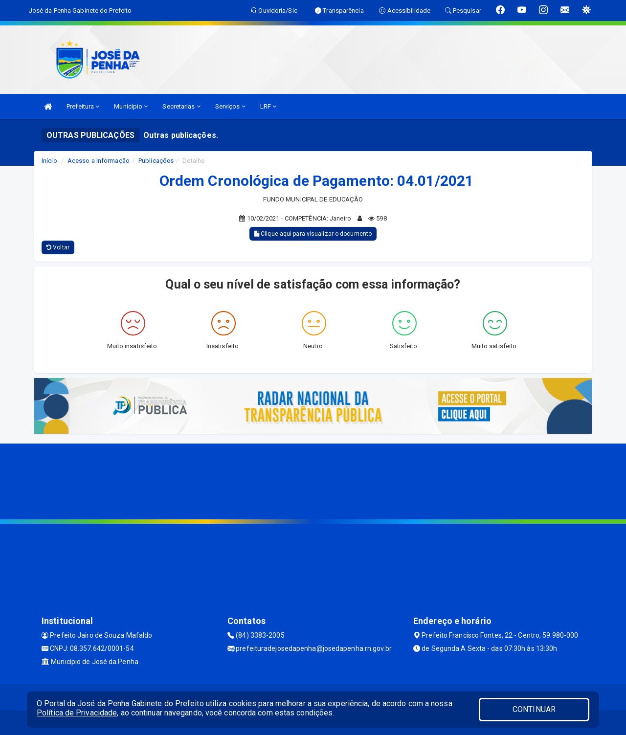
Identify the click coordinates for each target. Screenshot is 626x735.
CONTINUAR (534, 709)
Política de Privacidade (77, 712)
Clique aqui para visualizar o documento (313, 233)
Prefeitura (83, 106)
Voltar (57, 247)
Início (49, 160)
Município (131, 106)
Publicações (156, 160)
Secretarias (181, 106)
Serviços (230, 106)
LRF (268, 106)
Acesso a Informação (98, 160)
